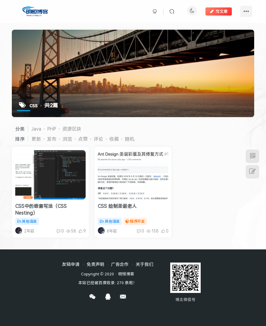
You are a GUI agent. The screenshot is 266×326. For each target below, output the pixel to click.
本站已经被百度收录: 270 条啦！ (107, 282)
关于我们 (144, 264)
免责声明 (95, 264)
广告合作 (120, 264)
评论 (98, 139)
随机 (129, 139)
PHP (51, 129)
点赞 (83, 139)
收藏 (114, 139)
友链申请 (71, 264)
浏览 (67, 139)
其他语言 (27, 221)
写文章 (218, 11)
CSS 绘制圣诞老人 (117, 206)
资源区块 (71, 129)
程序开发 (135, 221)
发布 (52, 139)
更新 (36, 139)
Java (36, 129)
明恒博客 (126, 273)
